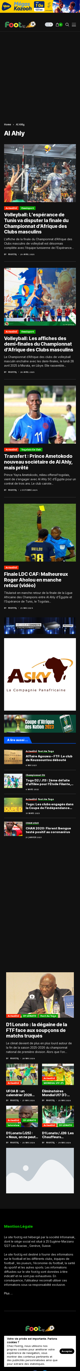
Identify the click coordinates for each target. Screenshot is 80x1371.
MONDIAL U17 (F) (54, 1082)
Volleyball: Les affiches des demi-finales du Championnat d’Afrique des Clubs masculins (38, 344)
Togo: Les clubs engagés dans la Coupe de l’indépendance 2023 (49, 806)
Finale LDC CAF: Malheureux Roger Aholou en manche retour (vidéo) (36, 579)
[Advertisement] (40, 74)
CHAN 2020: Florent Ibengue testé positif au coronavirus (48, 830)
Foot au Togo (48, 1015)
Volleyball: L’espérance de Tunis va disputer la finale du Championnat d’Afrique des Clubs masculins (36, 223)
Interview (13, 1125)
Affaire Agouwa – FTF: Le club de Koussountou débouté (49, 758)
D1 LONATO (29, 1015)
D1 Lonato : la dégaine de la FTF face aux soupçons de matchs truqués (36, 1030)
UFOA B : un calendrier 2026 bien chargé (19, 1093)
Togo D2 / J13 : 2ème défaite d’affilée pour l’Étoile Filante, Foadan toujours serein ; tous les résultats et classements (49, 782)
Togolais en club (31, 449)
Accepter (67, 1351)
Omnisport (27, 208)
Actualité (11, 208)
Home (7, 124)
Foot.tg (12, 254)
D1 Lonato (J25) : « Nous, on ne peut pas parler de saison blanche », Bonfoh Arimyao (21, 1135)
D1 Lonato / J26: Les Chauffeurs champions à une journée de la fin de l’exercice (58, 1135)
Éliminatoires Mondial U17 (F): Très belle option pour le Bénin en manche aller (55, 1093)
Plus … (8, 1293)
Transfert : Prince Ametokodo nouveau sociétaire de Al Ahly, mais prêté (38, 461)
